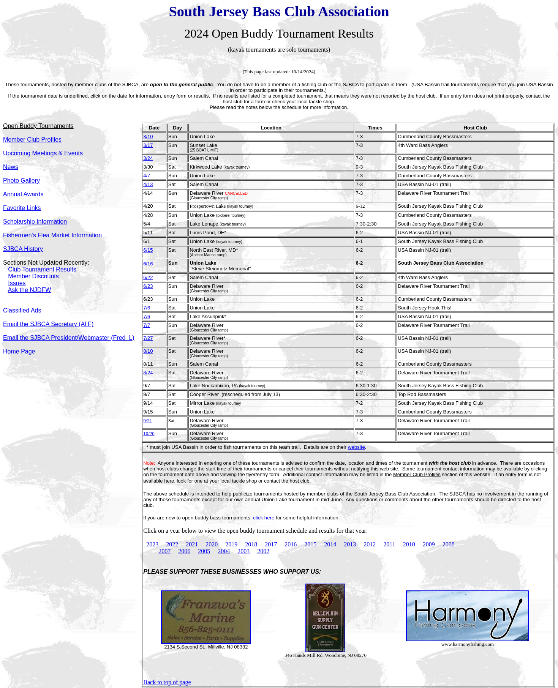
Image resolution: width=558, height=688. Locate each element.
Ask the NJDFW (29, 290)
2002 (263, 551)
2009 (429, 544)
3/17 (148, 145)
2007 (164, 551)
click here (263, 518)
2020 (211, 544)
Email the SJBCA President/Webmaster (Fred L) (68, 338)
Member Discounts (33, 276)
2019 (231, 544)
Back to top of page (167, 682)
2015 (310, 544)
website (356, 447)
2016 (291, 544)
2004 (224, 551)
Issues (16, 283)
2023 (152, 544)
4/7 (146, 175)
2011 (389, 544)
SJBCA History (23, 249)
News (10, 167)
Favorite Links (22, 208)
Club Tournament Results (42, 269)
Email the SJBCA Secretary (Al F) (48, 324)
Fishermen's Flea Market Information (52, 235)
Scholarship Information (35, 221)
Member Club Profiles (417, 474)
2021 (192, 544)
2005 (204, 551)
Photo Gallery (21, 180)
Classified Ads (22, 310)
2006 (184, 551)
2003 (243, 551)
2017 (271, 544)
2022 (172, 544)
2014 (330, 544)
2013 (350, 544)
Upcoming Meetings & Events (43, 153)
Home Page (19, 351)
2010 (409, 544)
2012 (370, 544)
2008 (449, 544)
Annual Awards (23, 194)
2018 (251, 544)
